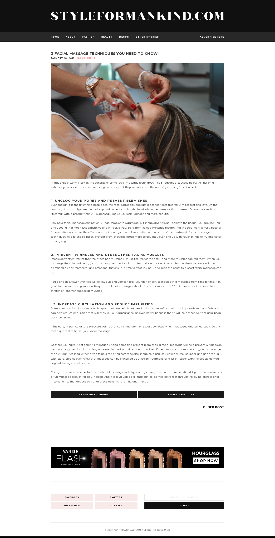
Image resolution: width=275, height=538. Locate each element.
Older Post (213, 407)
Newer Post (62, 407)
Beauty (107, 36)
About (71, 36)
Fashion (88, 36)
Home (55, 36)
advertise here (212, 36)
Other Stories (147, 36)
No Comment (86, 58)
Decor (124, 36)
